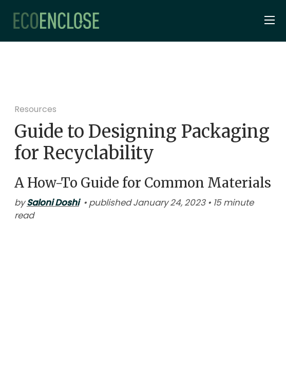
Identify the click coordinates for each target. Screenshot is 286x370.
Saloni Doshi (53, 202)
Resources (35, 109)
